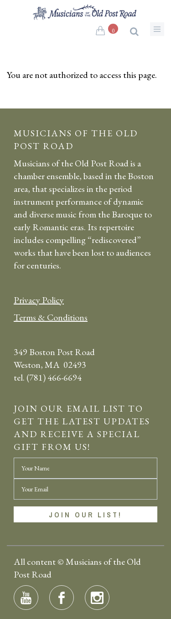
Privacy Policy (39, 300)
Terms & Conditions (51, 317)
